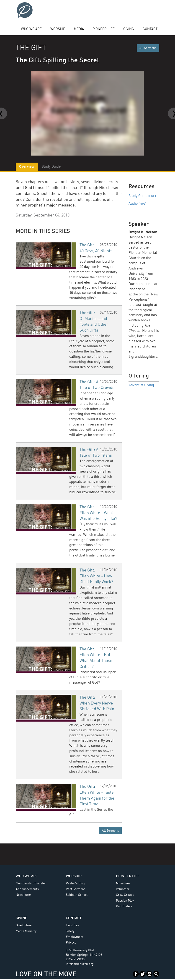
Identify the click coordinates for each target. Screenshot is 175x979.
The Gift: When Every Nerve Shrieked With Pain (97, 703)
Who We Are (31, 29)
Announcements (27, 889)
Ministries (123, 883)
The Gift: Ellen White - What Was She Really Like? (98, 513)
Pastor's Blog (75, 883)
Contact (150, 29)
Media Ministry (26, 931)
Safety (70, 931)
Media (79, 29)
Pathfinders (124, 906)
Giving (128, 29)
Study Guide (142, 196)
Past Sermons (75, 889)
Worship (57, 29)
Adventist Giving (141, 385)
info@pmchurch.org (80, 964)
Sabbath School (77, 894)
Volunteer (122, 889)
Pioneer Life (104, 29)
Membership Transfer (31, 883)
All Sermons (148, 48)
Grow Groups (125, 894)
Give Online (23, 925)
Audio (137, 204)
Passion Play (125, 900)
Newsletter (23, 894)
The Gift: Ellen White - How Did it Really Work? (96, 576)
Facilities (72, 925)
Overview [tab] (26, 167)
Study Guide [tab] (51, 167)
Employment (74, 937)
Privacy (71, 942)
